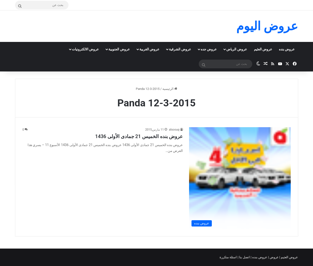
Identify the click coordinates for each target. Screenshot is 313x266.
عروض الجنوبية (119, 49)
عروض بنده (287, 49)
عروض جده (209, 49)
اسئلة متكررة (228, 257)
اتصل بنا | (244, 257)
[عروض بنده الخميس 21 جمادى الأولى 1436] (240, 178)
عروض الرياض (236, 49)
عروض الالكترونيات (85, 49)
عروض (274, 257)
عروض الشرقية (180, 49)
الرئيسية (169, 89)
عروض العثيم (263, 49)
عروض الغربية (149, 49)
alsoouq (174, 129)
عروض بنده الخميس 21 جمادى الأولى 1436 (139, 136)
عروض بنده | (259, 257)
